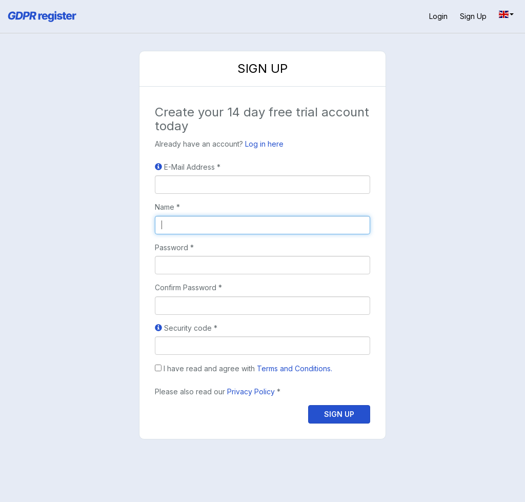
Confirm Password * (188, 287)
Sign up (473, 16)
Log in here (264, 143)
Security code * (186, 328)
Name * (167, 207)
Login (438, 16)
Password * (174, 247)
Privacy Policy (251, 391)
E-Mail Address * (187, 167)
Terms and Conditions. (294, 368)
